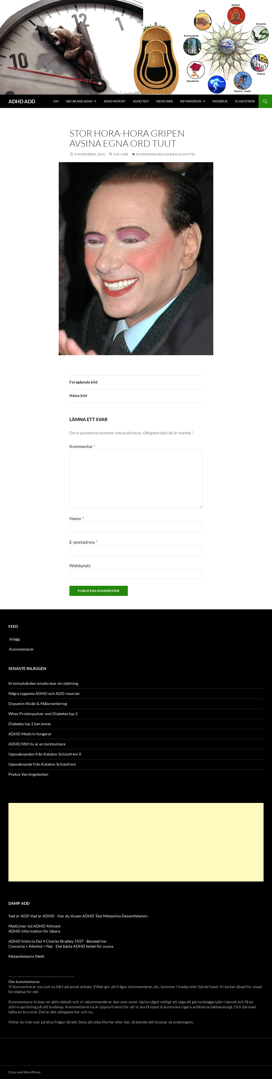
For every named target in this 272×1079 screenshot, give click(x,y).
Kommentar (82, 446)
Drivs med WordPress (24, 1072)
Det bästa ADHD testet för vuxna (84, 946)
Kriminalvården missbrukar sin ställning (43, 683)
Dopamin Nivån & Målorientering (37, 703)
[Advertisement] (136, 842)
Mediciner (164, 101)
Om (55, 101)
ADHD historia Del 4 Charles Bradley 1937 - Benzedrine (57, 941)
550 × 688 (120, 154)
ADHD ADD (21, 101)
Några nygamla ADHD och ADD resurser (44, 693)
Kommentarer (21, 649)
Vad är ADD (19, 915)
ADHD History (115, 101)
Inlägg (14, 639)
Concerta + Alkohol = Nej (30, 946)
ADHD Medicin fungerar (30, 733)
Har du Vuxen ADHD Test (80, 915)
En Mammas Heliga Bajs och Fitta (165, 154)
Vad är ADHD (42, 915)
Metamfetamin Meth (26, 956)
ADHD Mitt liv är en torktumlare (36, 743)
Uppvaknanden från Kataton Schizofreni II (44, 754)
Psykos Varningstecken (28, 774)
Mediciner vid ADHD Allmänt (34, 926)
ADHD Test (141, 101)
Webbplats (80, 565)
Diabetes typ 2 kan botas (29, 723)
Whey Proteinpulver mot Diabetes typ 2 (43, 713)
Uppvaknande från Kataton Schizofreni (42, 764)
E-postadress (83, 542)
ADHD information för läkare (34, 931)
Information (190, 101)
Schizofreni (245, 101)
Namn (76, 518)
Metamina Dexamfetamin (125, 915)
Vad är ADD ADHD (79, 101)
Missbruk (220, 101)
